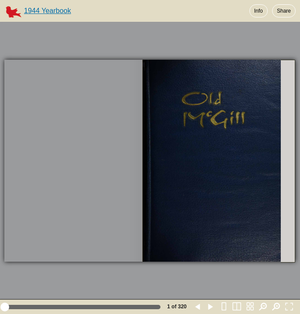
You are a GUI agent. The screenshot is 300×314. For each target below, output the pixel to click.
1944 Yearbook (47, 10)
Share (284, 11)
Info (258, 11)
